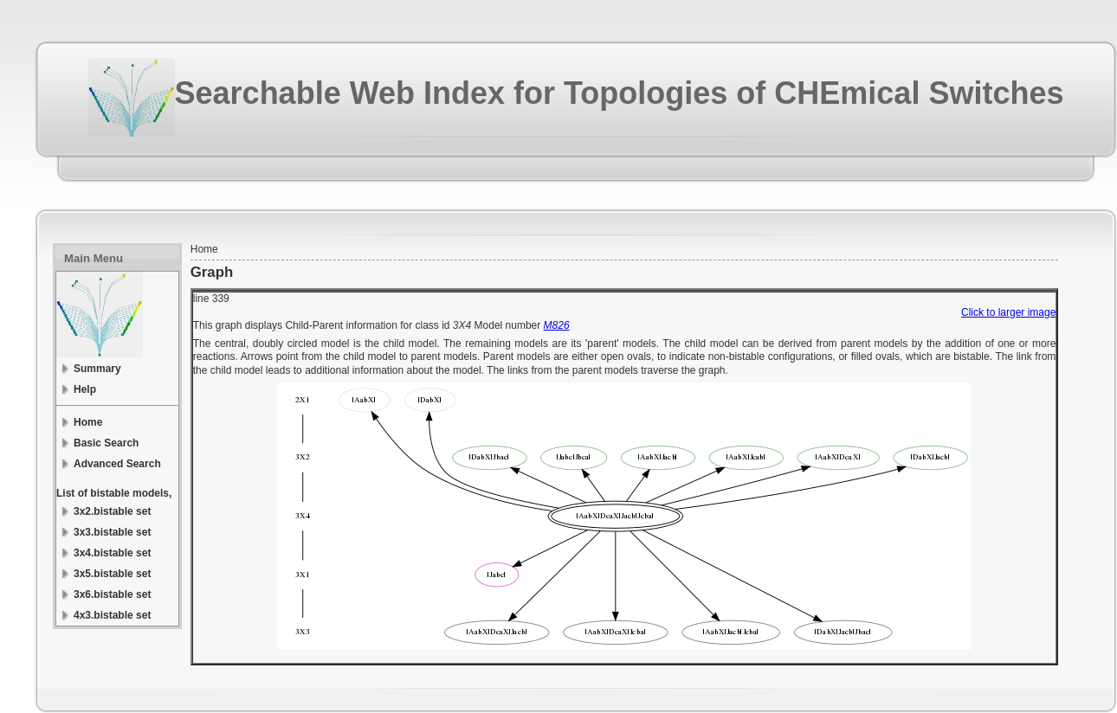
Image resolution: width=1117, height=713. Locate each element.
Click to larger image (1008, 312)
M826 (557, 325)
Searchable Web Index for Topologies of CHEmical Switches (619, 93)
